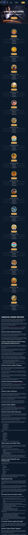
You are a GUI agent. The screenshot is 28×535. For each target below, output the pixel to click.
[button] (11, 2)
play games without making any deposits (19, 383)
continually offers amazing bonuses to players (15, 326)
